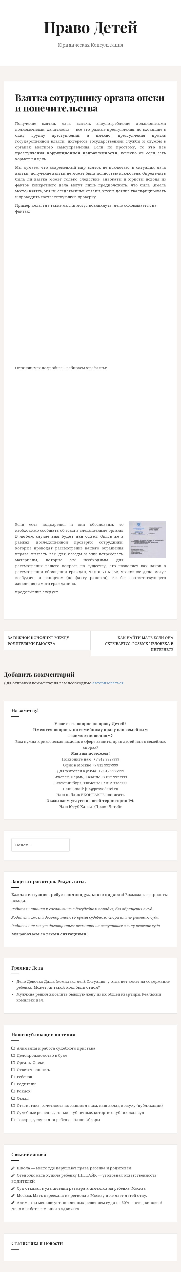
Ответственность (33, 1069)
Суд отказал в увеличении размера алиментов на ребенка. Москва (81, 1188)
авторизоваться (107, 682)
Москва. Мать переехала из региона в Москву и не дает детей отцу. (82, 1195)
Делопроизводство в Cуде (42, 1055)
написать (115, 794)
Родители (26, 1083)
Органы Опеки (30, 1062)
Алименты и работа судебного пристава (56, 1048)
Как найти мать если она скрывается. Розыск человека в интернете (139, 643)
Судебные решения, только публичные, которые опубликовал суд (80, 1112)
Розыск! (24, 1091)
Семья (23, 1098)
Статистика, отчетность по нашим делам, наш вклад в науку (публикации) (90, 1105)
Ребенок (24, 1076)
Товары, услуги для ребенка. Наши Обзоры (58, 1119)
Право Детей (91, 27)
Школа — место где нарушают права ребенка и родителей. (74, 1167)
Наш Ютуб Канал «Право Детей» (90, 806)
